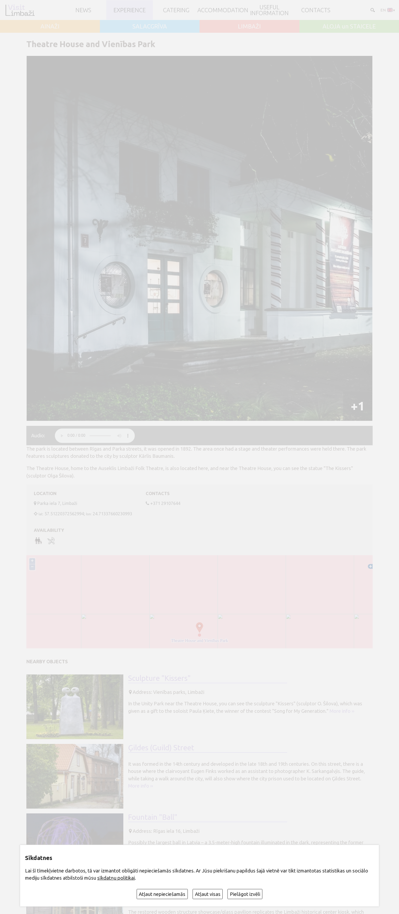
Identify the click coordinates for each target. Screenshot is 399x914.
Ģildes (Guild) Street (161, 748)
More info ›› (341, 711)
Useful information (269, 10)
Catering (176, 10)
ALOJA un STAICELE (349, 26)
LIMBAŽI (249, 26)
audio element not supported (95, 436)
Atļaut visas (208, 894)
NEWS (83, 10)
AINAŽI (49, 26)
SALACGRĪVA (149, 26)
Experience (129, 10)
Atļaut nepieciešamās (162, 894)
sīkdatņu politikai (116, 877)
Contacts (315, 10)
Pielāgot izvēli (245, 894)
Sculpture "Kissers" (159, 678)
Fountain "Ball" (152, 817)
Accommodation (222, 10)
